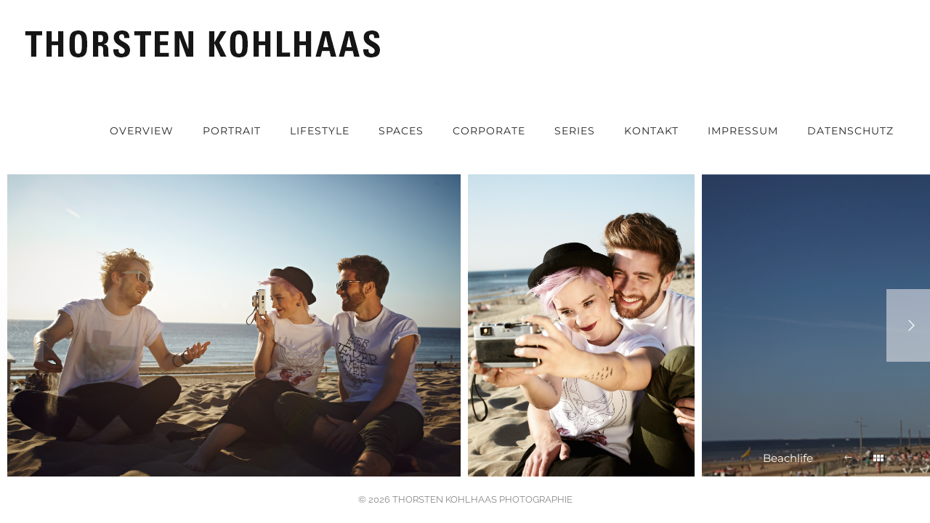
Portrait (232, 130)
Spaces (401, 130)
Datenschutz (850, 130)
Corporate (489, 130)
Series (574, 130)
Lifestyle (319, 130)
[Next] (908, 325)
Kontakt (651, 130)
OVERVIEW (142, 130)
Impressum (743, 130)
